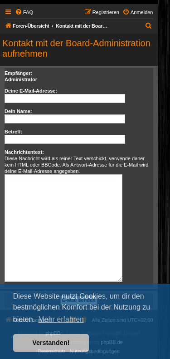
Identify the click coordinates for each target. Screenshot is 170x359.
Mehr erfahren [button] (61, 319)
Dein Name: (18, 111)
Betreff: (13, 131)
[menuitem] (24, 12)
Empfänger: (18, 73)
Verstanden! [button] (50, 342)
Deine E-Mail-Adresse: (31, 90)
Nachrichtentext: (24, 152)
